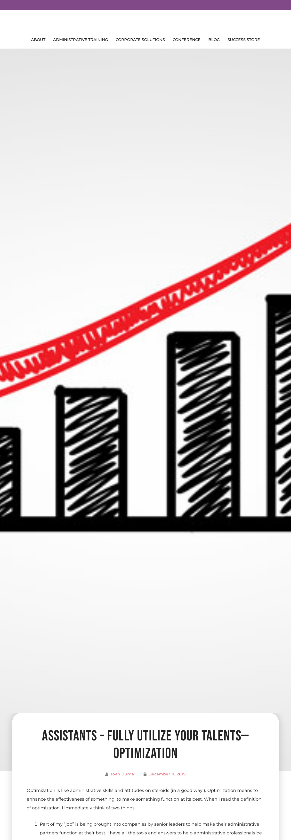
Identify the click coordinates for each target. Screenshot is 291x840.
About (38, 39)
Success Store (243, 39)
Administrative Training (80, 39)
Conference (187, 39)
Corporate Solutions (140, 39)
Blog (214, 39)
